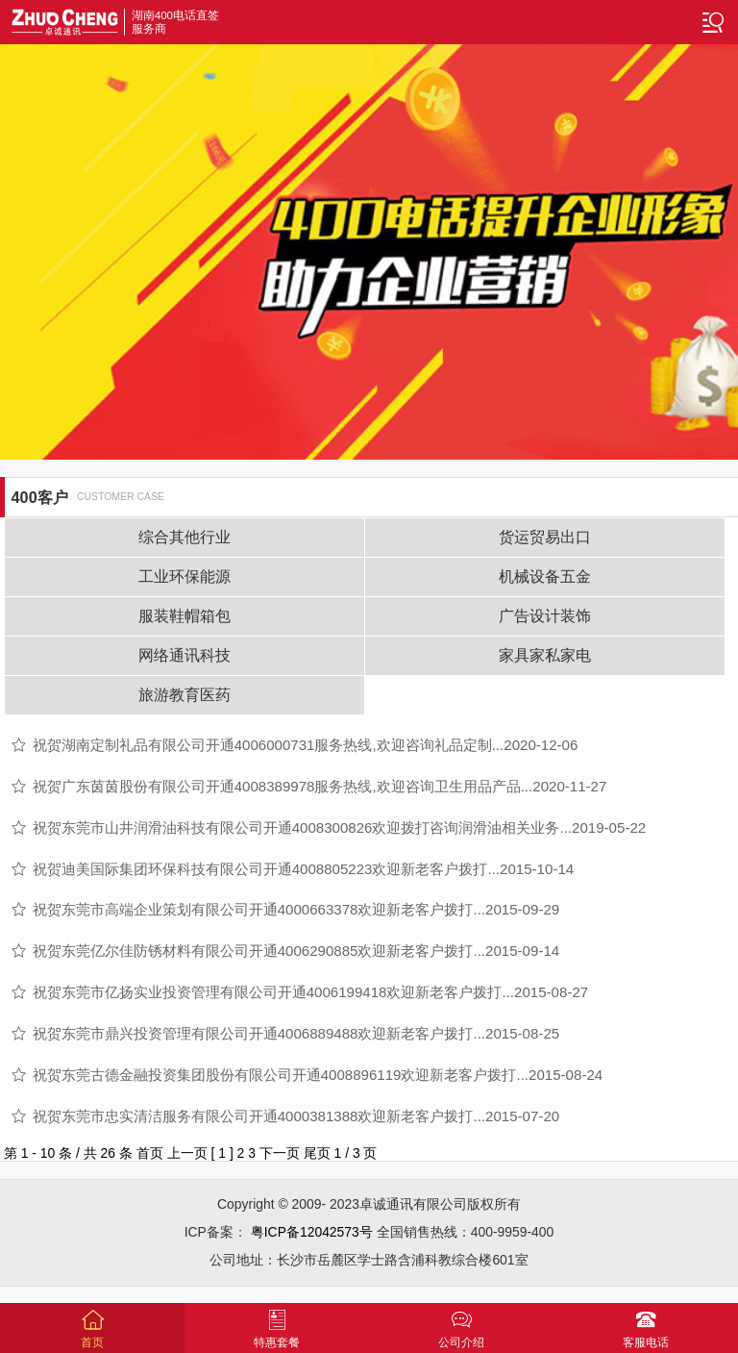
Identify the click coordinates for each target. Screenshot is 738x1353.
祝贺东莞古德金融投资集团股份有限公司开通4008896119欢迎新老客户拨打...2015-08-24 (318, 1074)
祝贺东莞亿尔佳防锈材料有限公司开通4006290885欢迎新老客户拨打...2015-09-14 (296, 950)
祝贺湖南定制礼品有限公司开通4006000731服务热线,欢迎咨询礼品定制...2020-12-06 (305, 745)
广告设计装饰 (545, 616)
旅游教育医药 (184, 695)
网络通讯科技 (184, 655)
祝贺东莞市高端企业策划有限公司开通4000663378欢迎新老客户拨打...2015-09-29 (296, 909)
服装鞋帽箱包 (184, 616)
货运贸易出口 (545, 537)
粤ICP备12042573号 (312, 1232)
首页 (149, 1153)
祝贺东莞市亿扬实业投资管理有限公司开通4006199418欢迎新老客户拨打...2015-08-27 (311, 992)
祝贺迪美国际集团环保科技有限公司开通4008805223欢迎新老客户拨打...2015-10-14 (304, 869)
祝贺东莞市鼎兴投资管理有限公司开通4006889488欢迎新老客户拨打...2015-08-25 (296, 1033)
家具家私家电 (545, 655)
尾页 (317, 1153)
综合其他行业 (184, 537)
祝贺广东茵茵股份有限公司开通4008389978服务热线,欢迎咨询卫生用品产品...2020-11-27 (320, 786)
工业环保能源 (184, 576)
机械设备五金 (545, 576)
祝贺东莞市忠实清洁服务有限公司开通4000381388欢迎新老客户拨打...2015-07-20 (296, 1116)
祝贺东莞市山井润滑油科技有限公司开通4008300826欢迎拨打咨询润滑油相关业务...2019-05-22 (340, 827)
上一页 (187, 1153)
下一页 (279, 1153)
